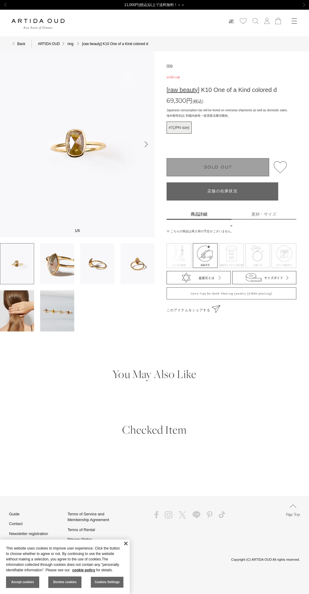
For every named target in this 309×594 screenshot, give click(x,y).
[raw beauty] (183, 89)
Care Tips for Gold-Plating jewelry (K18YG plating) (231, 293)
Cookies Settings (107, 582)
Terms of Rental (81, 529)
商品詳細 (199, 214)
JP (231, 21)
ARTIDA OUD (49, 44)
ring (170, 66)
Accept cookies (22, 582)
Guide (14, 514)
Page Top (293, 510)
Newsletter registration (28, 533)
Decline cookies (64, 582)
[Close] (125, 543)
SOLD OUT (218, 167)
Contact (16, 523)
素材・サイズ (264, 214)
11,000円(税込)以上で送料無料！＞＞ (154, 5)
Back (21, 44)
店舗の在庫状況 (222, 191)
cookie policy (83, 570)
